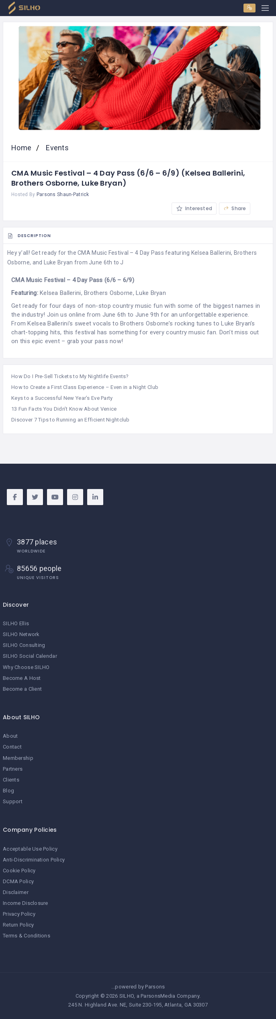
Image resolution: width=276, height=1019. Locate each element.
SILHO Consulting (24, 645)
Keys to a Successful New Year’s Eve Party (61, 398)
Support (12, 801)
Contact (12, 747)
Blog (8, 791)
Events (56, 147)
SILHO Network (21, 634)
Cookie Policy (19, 871)
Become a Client (22, 689)
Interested (194, 208)
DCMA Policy (18, 881)
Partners (12, 769)
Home (22, 147)
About (10, 736)
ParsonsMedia (158, 996)
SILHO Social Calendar (30, 656)
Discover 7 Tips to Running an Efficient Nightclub (70, 420)
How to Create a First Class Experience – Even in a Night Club (84, 387)
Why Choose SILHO (26, 667)
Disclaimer (16, 892)
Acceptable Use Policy (30, 849)
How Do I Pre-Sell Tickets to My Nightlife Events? (70, 376)
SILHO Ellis (16, 623)
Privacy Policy (19, 914)
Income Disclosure (25, 903)
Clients (11, 780)
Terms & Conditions (26, 936)
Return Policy (18, 925)
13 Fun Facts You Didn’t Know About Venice (64, 409)
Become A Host (22, 678)
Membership (18, 758)
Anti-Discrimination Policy (34, 860)
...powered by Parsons (138, 987)
